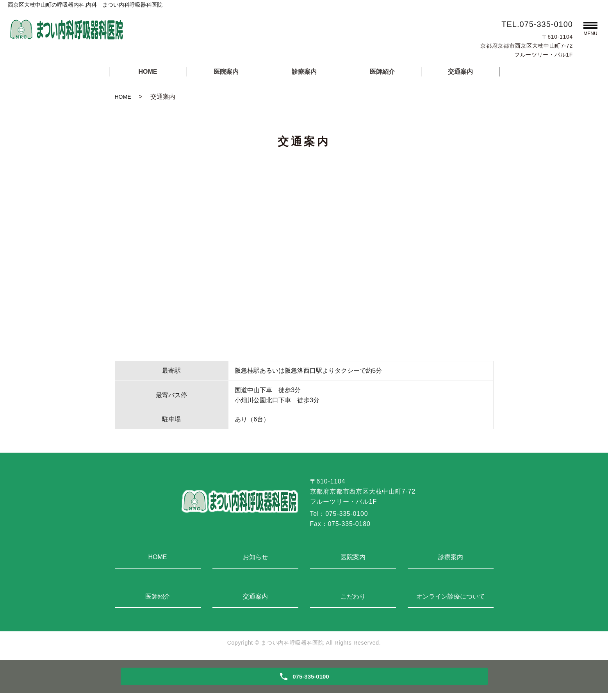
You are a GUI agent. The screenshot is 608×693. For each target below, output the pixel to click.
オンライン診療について (450, 596)
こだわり (353, 596)
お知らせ (255, 557)
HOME (148, 71)
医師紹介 (382, 71)
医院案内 (226, 71)
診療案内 (304, 71)
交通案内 (460, 71)
